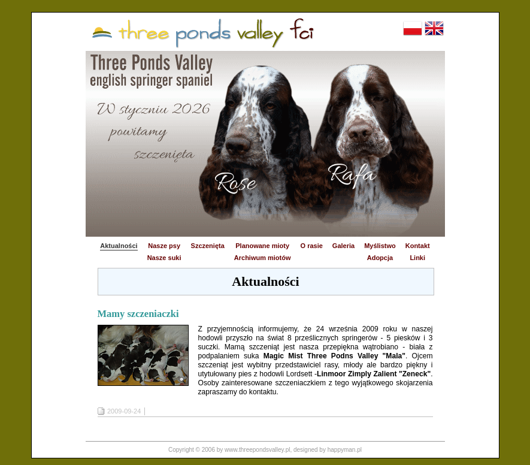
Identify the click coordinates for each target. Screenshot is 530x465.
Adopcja (380, 257)
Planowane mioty (262, 245)
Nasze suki (164, 257)
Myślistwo (380, 245)
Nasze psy (164, 245)
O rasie (312, 245)
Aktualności (118, 245)
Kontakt (417, 245)
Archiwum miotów (262, 257)
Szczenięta (208, 245)
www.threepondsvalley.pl (257, 449)
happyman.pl (345, 449)
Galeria (343, 245)
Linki (417, 257)
